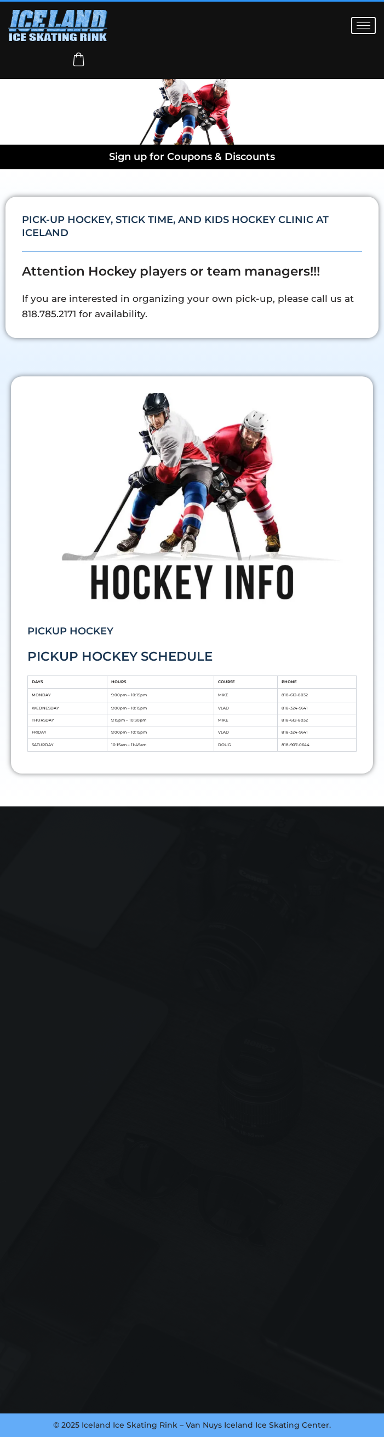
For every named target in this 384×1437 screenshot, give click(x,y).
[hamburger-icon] (363, 25)
